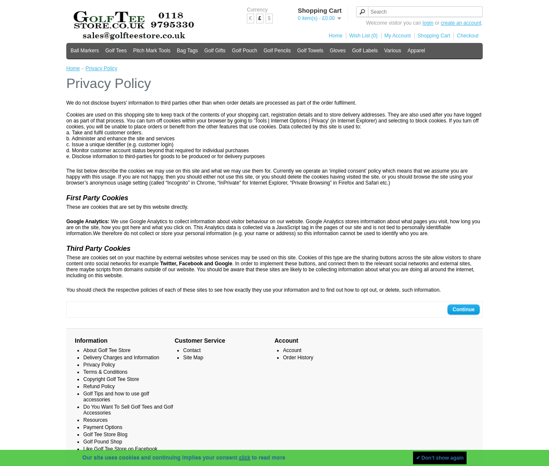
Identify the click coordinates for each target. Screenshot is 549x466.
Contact (192, 350)
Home (335, 36)
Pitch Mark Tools (151, 51)
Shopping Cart (434, 36)
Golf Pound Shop (102, 442)
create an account (461, 23)
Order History (298, 358)
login (428, 23)
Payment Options (102, 427)
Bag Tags (187, 51)
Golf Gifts (215, 51)
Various (392, 51)
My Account (398, 36)
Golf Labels (365, 51)
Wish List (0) (363, 36)
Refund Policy (99, 386)
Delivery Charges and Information (121, 358)
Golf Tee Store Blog (105, 435)
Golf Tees (116, 51)
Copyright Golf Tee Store (111, 379)
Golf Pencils (277, 51)
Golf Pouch (244, 51)
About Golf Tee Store (106, 350)
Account (292, 350)
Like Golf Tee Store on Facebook (120, 449)
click (244, 458)
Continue (464, 310)
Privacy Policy (101, 68)
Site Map (193, 358)
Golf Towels (310, 51)
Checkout (467, 36)
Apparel (416, 51)
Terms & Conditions (105, 372)
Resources (95, 420)
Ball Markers (85, 51)
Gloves (337, 51)
